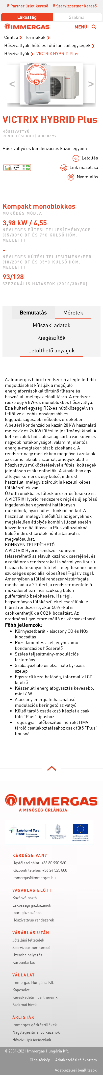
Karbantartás (23, 962)
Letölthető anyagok (51, 350)
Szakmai (77, 17)
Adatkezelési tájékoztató (76, 1059)
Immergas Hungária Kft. (33, 982)
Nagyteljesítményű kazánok (36, 1032)
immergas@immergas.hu (34, 877)
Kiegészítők (51, 337)
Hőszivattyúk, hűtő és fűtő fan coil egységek (47, 45)
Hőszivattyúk (16, 53)
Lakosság (27, 17)
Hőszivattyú (16, 131)
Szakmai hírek (24, 1004)
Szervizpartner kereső (74, 5)
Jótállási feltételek (28, 940)
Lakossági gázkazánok (31, 905)
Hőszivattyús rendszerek (33, 919)
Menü (81, 26)
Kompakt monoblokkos (38, 206)
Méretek (73, 312)
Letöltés (90, 157)
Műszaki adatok (52, 324)
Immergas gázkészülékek (34, 1024)
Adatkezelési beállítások (76, 1070)
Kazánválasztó (24, 897)
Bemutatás (33, 312)
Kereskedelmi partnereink (35, 997)
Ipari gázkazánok (27, 912)
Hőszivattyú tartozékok (31, 1039)
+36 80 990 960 (53, 862)
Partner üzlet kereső (27, 5)
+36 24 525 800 (54, 870)
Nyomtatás (87, 176)
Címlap (11, 37)
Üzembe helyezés (27, 954)
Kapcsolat (20, 989)
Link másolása (84, 167)
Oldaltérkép (40, 1059)
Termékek (35, 37)
